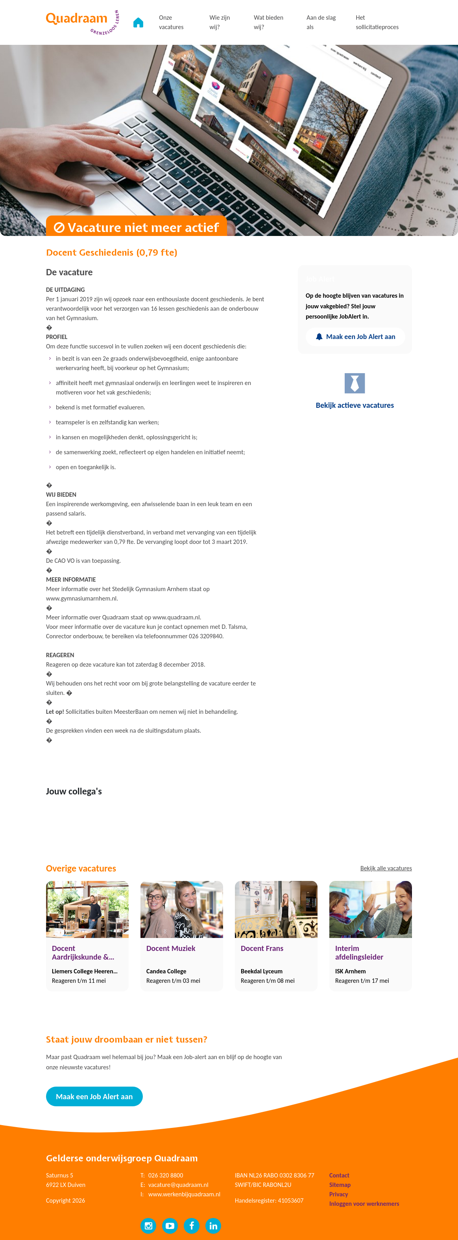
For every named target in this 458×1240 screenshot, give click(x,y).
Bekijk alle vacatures (386, 868)
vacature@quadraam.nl (178, 1184)
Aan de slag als (321, 22)
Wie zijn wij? (220, 22)
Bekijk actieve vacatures (355, 391)
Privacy (338, 1194)
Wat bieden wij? (268, 22)
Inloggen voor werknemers (364, 1203)
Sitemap (340, 1184)
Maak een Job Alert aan (355, 336)
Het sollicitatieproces (377, 22)
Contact (339, 1175)
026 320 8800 (165, 1175)
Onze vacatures (171, 22)
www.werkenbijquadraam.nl (184, 1194)
